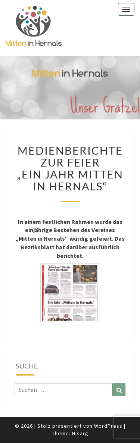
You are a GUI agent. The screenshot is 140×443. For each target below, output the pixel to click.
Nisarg (80, 433)
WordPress (108, 426)
